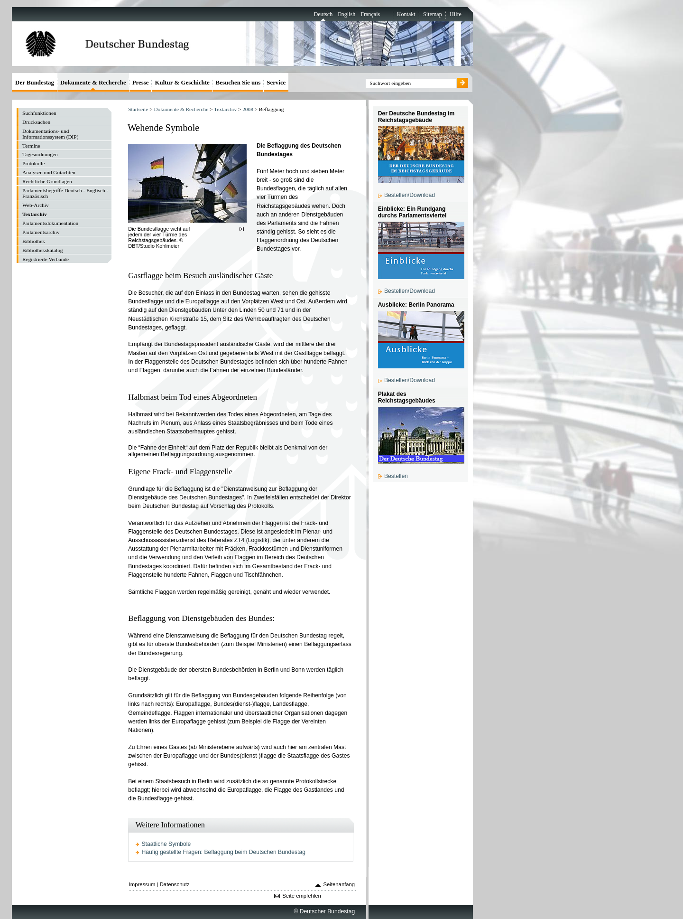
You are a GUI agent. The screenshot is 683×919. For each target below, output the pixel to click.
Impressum (142, 884)
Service (276, 82)
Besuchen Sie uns (238, 82)
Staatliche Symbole (166, 844)
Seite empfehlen (301, 896)
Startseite (138, 109)
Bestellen (396, 476)
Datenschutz (175, 884)
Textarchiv (225, 109)
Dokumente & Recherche (181, 109)
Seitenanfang (339, 884)
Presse (140, 82)
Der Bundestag (34, 82)
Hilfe (455, 14)
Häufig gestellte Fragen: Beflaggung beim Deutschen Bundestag (223, 852)
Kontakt (406, 14)
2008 (247, 109)
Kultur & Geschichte (182, 82)
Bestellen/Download (409, 195)
